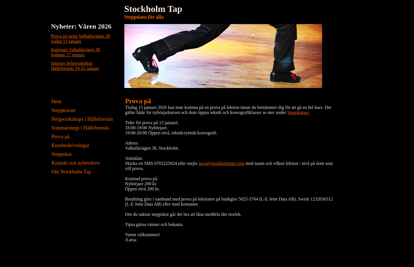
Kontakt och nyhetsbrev (75, 163)
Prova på (60, 136)
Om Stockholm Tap (70, 172)
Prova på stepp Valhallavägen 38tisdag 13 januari (80, 39)
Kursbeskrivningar (69, 145)
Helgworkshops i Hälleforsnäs (81, 119)
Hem (56, 101)
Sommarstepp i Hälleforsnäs (79, 128)
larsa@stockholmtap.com (221, 163)
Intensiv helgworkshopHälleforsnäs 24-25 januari (75, 66)
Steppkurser (63, 110)
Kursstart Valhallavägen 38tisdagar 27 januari (75, 52)
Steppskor (61, 154)
